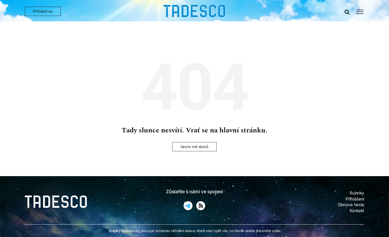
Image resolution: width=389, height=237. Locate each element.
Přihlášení (355, 199)
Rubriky (357, 193)
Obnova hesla (351, 204)
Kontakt (357, 210)
